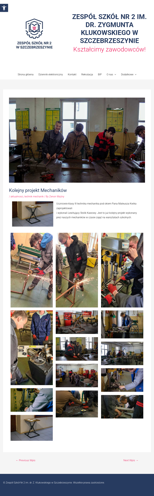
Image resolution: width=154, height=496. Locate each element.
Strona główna (26, 74)
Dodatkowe (127, 74)
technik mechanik (34, 196)
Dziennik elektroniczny (50, 74)
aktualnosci (17, 196)
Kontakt (72, 74)
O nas (110, 74)
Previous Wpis (25, 460)
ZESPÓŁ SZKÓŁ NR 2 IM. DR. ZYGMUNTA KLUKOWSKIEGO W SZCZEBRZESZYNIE (109, 29)
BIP (100, 74)
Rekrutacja (87, 74)
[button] (4, 8)
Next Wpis (130, 460)
